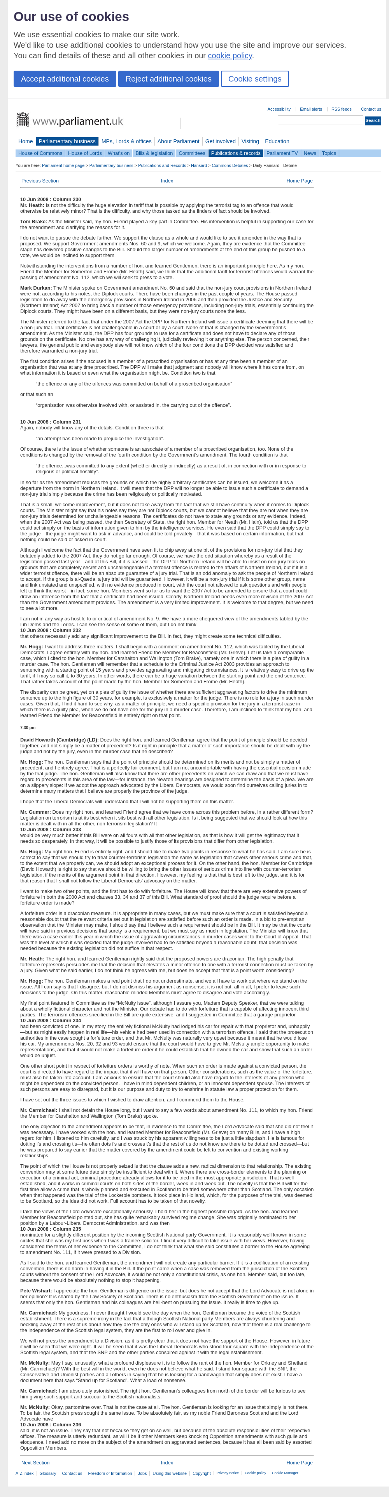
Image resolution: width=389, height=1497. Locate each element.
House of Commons (40, 153)
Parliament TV (282, 153)
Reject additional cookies (169, 79)
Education (277, 141)
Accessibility (279, 109)
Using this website (169, 1473)
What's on (119, 153)
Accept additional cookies (65, 79)
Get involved (220, 141)
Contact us (371, 109)
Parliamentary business (67, 141)
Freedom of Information (110, 1473)
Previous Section (40, 181)
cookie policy (230, 55)
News (310, 153)
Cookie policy (255, 1473)
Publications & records (236, 153)
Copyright (202, 1473)
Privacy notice (228, 1473)
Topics (329, 153)
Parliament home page (63, 165)
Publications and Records (162, 165)
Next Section (35, 1463)
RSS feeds (341, 109)
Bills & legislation (154, 153)
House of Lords (85, 153)
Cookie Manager (285, 1473)
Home (25, 141)
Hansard (199, 165)
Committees (192, 153)
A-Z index (25, 1473)
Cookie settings (255, 79)
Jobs (142, 1473)
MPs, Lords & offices (127, 141)
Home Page (299, 181)
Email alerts (311, 109)
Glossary (48, 1473)
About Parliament (179, 141)
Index (167, 181)
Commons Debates (230, 165)
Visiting (250, 141)
